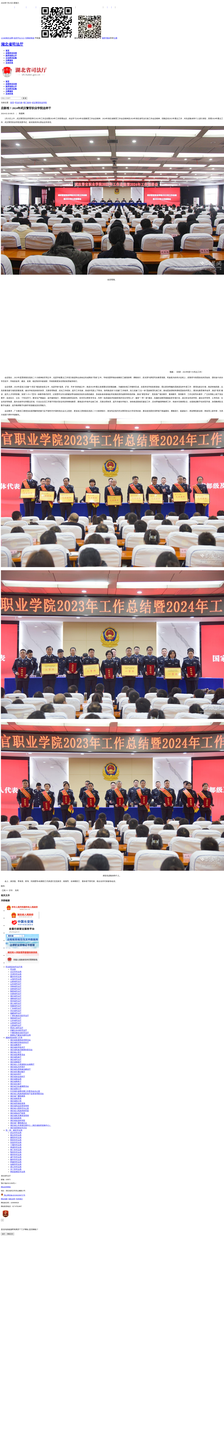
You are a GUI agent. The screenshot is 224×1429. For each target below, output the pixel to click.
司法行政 (18, 103)
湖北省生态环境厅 (17, 1067)
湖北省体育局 (15, 1099)
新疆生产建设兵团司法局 (20, 1035)
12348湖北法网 (7, 38)
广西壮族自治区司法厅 (19, 1016)
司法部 (13, 969)
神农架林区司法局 (17, 1172)
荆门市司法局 (15, 1150)
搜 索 (24, 98)
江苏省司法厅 (15, 1020)
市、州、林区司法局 (14, 1130)
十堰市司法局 (15, 1145)
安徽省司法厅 (15, 1006)
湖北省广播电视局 (17, 1096)
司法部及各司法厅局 (14, 967)
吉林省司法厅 (15, 989)
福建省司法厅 (15, 1013)
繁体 (108, 38)
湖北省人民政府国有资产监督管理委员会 (27, 1094)
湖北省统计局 (15, 1101)
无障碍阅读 (29, 38)
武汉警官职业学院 (39, 103)
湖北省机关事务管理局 (19, 1116)
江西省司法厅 (15, 1025)
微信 (88, 38)
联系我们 (19, 1199)
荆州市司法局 (15, 1140)
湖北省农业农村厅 (17, 1077)
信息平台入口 (19, 38)
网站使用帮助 (6, 1187)
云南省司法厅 (15, 1023)
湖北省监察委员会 (17, 1055)
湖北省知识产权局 (17, 1113)
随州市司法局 (15, 1159)
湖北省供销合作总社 (18, 1128)
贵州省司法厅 (15, 1001)
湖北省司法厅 (12, 44)
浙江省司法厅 (15, 1003)
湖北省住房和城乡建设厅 (20, 1069)
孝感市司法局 (15, 1147)
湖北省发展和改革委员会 (20, 1040)
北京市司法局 (15, 972)
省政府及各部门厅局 (14, 1038)
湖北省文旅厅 (15, 1084)
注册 (115, 38)
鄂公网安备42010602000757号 (13, 1195)
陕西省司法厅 (15, 991)
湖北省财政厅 (15, 1062)
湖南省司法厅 (15, 999)
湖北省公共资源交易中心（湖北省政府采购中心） (30, 1125)
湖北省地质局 (15, 1118)
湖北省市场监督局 (17, 1103)
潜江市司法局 (15, 1167)
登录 (112, 38)
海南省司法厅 (15, 1018)
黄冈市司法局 (15, 1155)
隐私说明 (12, 1199)
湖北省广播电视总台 (18, 1123)
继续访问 (10, 1234)
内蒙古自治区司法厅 (18, 1030)
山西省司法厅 (15, 981)
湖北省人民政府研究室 (19, 1111)
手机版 (54, 38)
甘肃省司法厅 (15, 994)
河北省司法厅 (15, 1011)
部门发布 (27, 103)
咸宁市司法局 (15, 1157)
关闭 (17, 890)
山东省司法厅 (15, 984)
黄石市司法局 (15, 1135)
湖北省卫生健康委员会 (19, 1086)
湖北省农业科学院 (17, 1120)
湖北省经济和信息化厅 (19, 1042)
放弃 (3, 1234)
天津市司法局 (15, 974)
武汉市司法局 (15, 1133)
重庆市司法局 (15, 977)
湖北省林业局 (15, 1079)
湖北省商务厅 (15, 1081)
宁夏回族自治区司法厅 (19, 1033)
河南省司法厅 (15, 986)
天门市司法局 (15, 1169)
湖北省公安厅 (15, 1052)
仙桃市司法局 (15, 1164)
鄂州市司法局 (15, 1152)
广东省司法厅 (15, 1008)
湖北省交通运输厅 (17, 1072)
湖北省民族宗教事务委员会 (21, 1050)
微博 (104, 38)
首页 (12, 103)
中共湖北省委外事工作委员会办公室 (25, 1091)
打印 (10, 890)
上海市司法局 (15, 979)
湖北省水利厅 (15, 1074)
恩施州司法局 (15, 1162)
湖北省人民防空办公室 (19, 1108)
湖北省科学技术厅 (17, 1047)
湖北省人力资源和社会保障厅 (22, 1064)
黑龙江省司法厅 (16, 1028)
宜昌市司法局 (15, 1142)
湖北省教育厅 (15, 1045)
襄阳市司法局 (15, 1138)
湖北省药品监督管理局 (19, 1106)
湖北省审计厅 (15, 1089)
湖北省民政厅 (15, 1057)
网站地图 (4, 1199)
